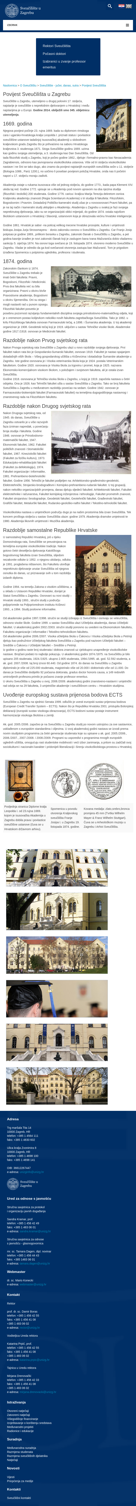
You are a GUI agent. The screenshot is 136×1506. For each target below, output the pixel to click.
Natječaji (12, 1460)
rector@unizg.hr (30, 1327)
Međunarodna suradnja (21, 1447)
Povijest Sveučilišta (94, 85)
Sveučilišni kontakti (19, 1498)
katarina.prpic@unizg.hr (34, 1359)
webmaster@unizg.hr (33, 1284)
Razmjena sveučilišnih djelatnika (27, 1456)
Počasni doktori (54, 54)
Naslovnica (10, 85)
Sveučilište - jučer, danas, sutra (59, 85)
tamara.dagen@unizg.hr (35, 1263)
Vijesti (10, 1477)
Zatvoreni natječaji (18, 1415)
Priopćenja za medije (20, 1481)
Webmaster (16, 1272)
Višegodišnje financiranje (22, 1419)
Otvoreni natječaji (18, 1410)
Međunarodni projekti (20, 1427)
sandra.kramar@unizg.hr (35, 1231)
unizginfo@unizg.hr (32, 1172)
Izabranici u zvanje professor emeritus (64, 64)
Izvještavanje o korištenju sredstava (29, 1423)
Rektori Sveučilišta (57, 46)
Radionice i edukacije (20, 1431)
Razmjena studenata (20, 1452)
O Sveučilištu (28, 85)
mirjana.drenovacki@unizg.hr (38, 1392)
